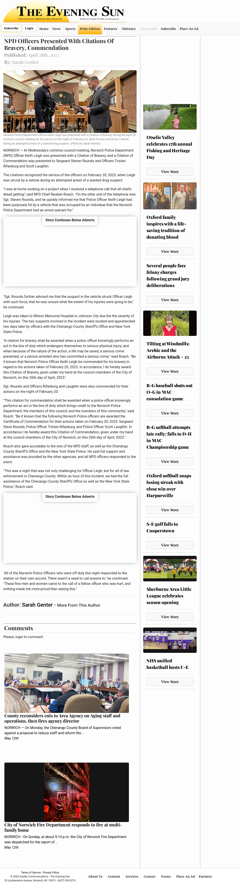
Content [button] (114, 876)
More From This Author (78, 605)
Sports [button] (70, 29)
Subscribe (11, 28)
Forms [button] (166, 876)
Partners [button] (206, 876)
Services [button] (132, 876)
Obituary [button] (129, 29)
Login (29, 28)
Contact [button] (150, 876)
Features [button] (110, 29)
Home (44, 29)
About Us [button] (95, 876)
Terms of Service (31, 872)
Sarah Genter (38, 605)
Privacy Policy (51, 872)
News (56, 29)
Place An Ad (189, 29)
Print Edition (90, 29)
